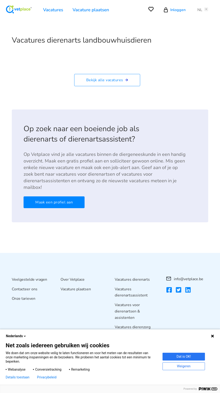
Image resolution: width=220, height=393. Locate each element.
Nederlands (16, 336)
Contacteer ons (24, 289)
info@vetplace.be (184, 279)
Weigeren (184, 366)
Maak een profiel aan (54, 202)
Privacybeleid (47, 377)
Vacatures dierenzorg (133, 327)
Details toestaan (17, 377)
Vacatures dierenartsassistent (131, 292)
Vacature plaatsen (91, 10)
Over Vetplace (73, 279)
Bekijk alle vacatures (105, 80)
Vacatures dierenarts (132, 279)
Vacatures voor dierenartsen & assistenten (127, 311)
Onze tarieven (23, 298)
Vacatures (53, 10)
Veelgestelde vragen (29, 279)
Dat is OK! (184, 356)
